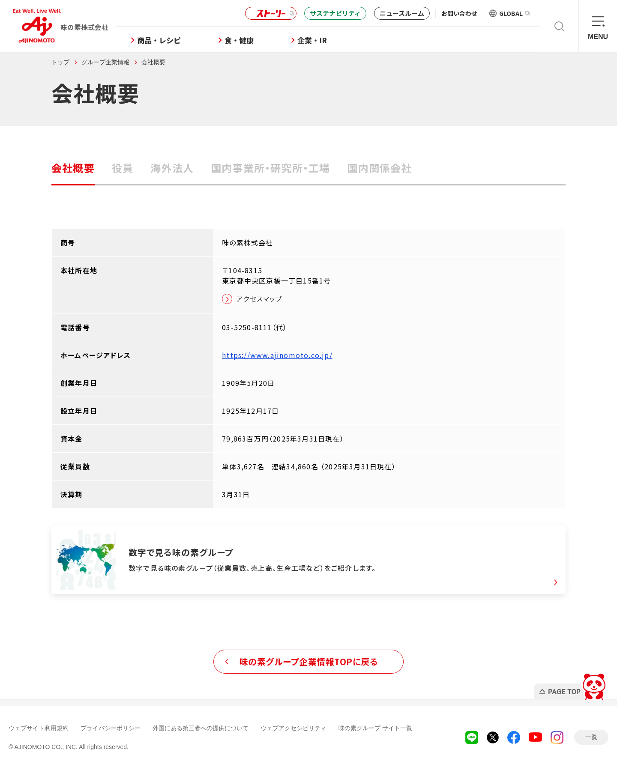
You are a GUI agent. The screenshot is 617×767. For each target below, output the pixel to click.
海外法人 (172, 167)
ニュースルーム (402, 13)
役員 (122, 167)
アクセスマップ (259, 298)
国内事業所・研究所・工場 (270, 167)
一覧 (591, 737)
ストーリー (269, 13)
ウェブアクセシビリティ (293, 728)
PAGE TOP (571, 684)
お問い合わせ (459, 13)
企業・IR (312, 40)
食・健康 (239, 40)
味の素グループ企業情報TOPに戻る (309, 661)
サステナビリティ (335, 13)
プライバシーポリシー (111, 728)
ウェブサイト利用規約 (39, 728)
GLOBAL (514, 13)
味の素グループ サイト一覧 (375, 728)
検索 (559, 26)
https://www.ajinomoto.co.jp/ (277, 355)
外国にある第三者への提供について (201, 728)
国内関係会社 (379, 167)
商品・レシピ (159, 40)
